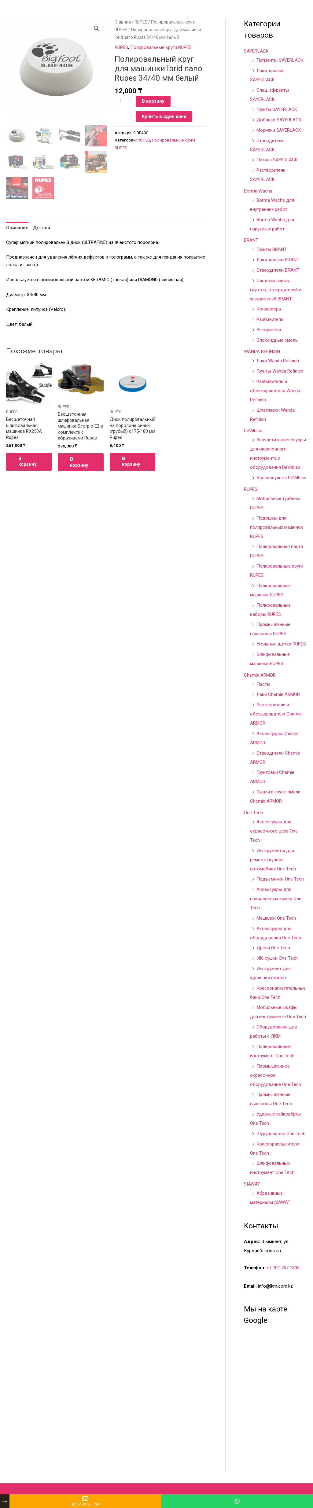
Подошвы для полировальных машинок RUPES (276, 527)
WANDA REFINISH (262, 351)
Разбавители (269, 319)
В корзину (153, 101)
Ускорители (268, 330)
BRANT (251, 240)
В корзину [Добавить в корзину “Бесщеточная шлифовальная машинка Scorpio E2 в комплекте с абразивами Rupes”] (79, 463)
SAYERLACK (256, 51)
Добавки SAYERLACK (278, 120)
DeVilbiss (253, 430)
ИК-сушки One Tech (277, 958)
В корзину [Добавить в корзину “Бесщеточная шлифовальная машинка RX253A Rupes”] (27, 462)
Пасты (263, 684)
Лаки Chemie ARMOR (278, 694)
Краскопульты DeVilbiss (281, 477)
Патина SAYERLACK (277, 160)
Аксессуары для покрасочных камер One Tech (275, 898)
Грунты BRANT (271, 249)
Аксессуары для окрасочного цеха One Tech (274, 831)
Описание (17, 228)
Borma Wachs (258, 191)
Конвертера (268, 309)
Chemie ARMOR (260, 675)
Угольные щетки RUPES (281, 644)
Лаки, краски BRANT (277, 260)
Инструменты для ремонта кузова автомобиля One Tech (273, 860)
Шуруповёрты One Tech (280, 1133)
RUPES (140, 22)
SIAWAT (252, 1184)
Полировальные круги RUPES (161, 47)
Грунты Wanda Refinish (279, 371)
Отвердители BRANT (277, 270)
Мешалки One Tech (276, 918)
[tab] (17, 229)
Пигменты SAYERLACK (280, 60)
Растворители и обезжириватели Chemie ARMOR (276, 714)
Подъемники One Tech (280, 879)
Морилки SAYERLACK (278, 130)
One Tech (253, 812)
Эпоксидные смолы (277, 340)
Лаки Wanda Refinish (277, 360)
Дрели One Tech (273, 948)
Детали (41, 228)
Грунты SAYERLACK (276, 109)
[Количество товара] (123, 101)
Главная (123, 22)
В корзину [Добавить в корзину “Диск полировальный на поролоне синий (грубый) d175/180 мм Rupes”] (131, 462)
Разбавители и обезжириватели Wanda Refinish (275, 391)
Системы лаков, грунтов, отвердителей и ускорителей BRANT (275, 290)
